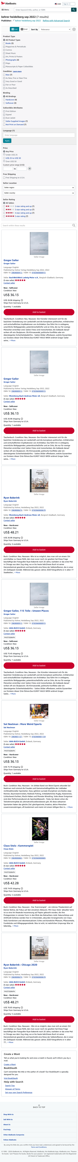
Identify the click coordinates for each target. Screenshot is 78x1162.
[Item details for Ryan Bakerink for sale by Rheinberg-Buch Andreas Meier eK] (39, 480)
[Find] (74, 10)
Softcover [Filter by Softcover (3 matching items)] (9, 103)
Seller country (9, 193)
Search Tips (10, 1085)
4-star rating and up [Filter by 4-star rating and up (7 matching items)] (20, 213)
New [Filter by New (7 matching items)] (7, 75)
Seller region (9, 187)
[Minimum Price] (8, 169)
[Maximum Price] (22, 169)
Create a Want (10, 1064)
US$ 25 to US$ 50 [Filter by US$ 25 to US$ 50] (12, 158)
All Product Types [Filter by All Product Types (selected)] (12, 40)
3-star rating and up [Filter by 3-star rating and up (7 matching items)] (20, 210)
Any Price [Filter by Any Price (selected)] (8, 151)
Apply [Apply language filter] (7, 140)
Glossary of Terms (12, 1089)
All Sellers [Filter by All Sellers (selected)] (10, 203)
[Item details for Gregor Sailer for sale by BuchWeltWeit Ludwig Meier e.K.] (39, 243)
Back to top (39, 1107)
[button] (73, 225)
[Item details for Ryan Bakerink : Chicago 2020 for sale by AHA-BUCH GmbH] (39, 947)
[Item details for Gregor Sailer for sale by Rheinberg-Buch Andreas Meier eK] (39, 362)
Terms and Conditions (39, 1147)
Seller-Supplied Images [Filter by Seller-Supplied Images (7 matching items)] (15, 121)
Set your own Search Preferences (18, 1092)
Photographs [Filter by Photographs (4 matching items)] (11, 60)
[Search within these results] (39, 225)
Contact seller (9, 283)
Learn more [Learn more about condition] (17, 71)
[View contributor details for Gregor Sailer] (9, 263)
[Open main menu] (6, 10)
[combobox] (42, 10)
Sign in (65, 4)
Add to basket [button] (39, 312)
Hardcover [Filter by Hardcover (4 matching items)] (10, 99)
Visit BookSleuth (11, 1078)
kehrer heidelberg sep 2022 (28, 20)
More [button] (13, 340)
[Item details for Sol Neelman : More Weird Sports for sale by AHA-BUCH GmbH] (39, 711)
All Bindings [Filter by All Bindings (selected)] (9, 96)
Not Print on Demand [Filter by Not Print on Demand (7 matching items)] (14, 124)
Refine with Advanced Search (56, 20)
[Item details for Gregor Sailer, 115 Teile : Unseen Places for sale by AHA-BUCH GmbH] (39, 594)
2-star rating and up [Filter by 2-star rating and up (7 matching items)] (20, 206)
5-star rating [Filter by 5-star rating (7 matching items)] (17, 216)
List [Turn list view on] (14, 29)
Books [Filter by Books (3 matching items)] (8, 43)
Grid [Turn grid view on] (24, 29)
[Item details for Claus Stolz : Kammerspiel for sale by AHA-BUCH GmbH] (39, 829)
